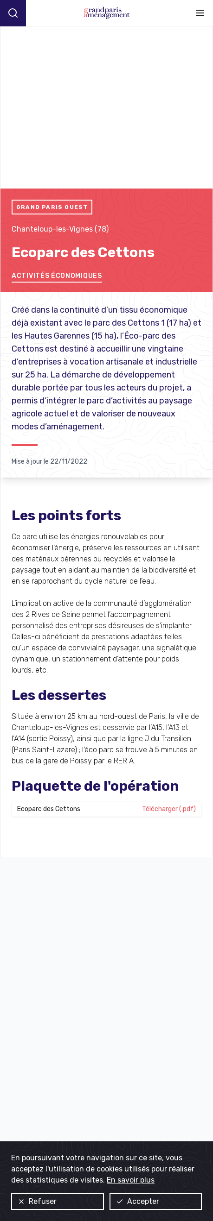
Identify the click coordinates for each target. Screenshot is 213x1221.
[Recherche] (13, 13)
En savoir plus (131, 1180)
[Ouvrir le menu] (200, 13)
